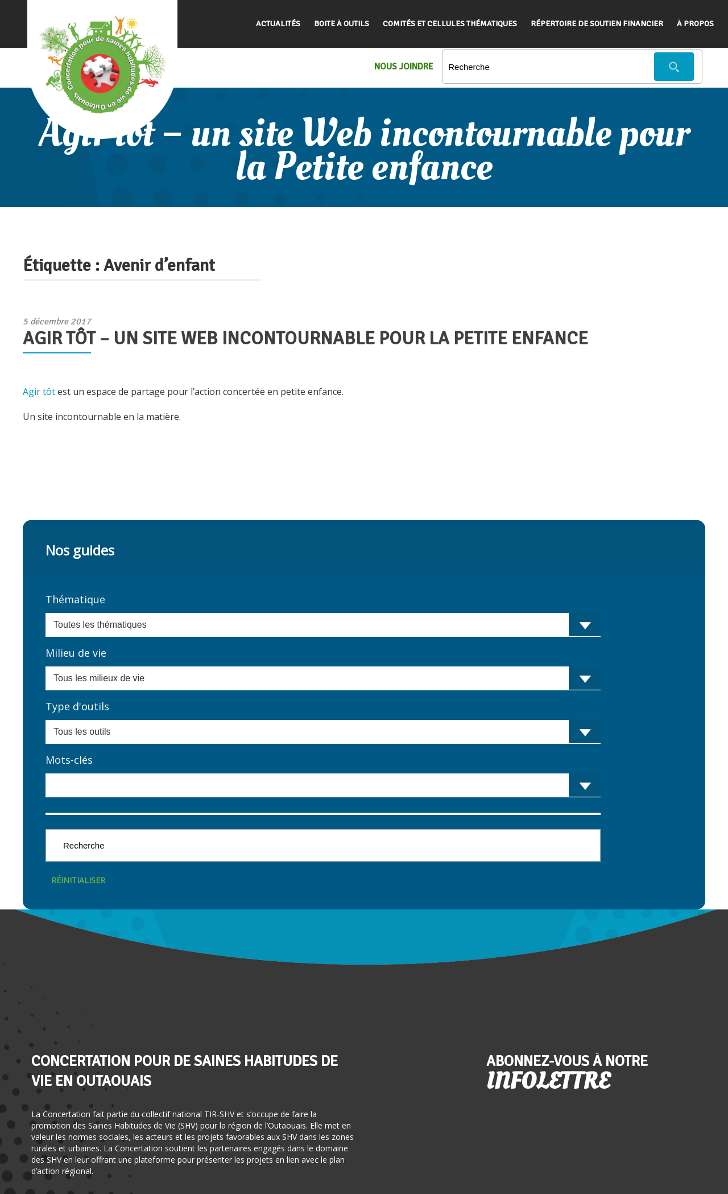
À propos (695, 23)
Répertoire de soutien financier (597, 23)
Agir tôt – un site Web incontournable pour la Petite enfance (305, 338)
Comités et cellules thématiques (450, 23)
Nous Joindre (403, 66)
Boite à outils (341, 23)
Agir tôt (39, 391)
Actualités (278, 23)
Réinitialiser (78, 880)
